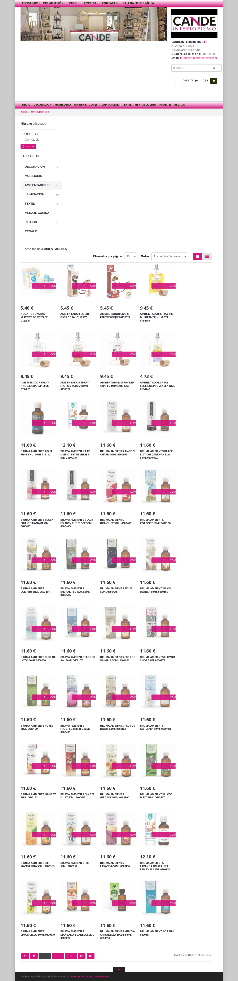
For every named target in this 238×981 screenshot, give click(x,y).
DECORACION (43, 104)
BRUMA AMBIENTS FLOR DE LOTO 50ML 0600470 (38, 658)
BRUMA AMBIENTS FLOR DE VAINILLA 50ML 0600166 (117, 658)
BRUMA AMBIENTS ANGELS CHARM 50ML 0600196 (117, 452)
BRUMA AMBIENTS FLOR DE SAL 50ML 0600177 (77, 658)
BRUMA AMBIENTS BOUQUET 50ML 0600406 (115, 521)
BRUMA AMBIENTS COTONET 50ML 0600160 (155, 521)
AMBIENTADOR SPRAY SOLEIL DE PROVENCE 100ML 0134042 (157, 386)
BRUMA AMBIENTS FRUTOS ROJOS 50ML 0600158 (117, 727)
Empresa (90, 3)
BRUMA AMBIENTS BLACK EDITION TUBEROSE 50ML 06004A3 (76, 523)
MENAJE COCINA (145, 104)
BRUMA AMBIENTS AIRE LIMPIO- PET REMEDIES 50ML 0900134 (75, 454)
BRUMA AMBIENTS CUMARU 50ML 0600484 (35, 590)
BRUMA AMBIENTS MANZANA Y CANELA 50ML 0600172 (77, 934)
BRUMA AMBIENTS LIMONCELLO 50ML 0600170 (38, 933)
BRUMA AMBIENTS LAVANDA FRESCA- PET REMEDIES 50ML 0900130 (155, 866)
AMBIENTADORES (86, 104)
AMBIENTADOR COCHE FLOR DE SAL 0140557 (74, 315)
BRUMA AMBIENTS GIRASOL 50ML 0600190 (114, 795)
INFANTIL (165, 104)
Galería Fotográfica (138, 3)
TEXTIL (127, 104)
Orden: (145, 256)
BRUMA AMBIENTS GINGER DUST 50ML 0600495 (77, 795)
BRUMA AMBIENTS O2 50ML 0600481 (157, 933)
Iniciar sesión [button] (53, 3)
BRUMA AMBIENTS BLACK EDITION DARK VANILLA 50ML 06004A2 (156, 454)
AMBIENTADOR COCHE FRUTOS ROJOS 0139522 (115, 315)
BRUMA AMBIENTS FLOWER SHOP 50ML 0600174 (157, 658)
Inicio (73, 3)
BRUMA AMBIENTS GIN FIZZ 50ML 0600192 (38, 795)
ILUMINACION (110, 104)
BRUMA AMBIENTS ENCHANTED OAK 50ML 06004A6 (75, 591)
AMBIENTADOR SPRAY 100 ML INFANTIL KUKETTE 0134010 (156, 317)
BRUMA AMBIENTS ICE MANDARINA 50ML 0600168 (37, 864)
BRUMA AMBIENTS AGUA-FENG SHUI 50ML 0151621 (37, 452)
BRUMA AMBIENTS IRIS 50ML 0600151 (74, 864)
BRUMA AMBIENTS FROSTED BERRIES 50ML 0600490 (75, 729)
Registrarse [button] (31, 3)
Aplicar (28, 146)
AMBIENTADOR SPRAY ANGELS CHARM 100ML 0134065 (35, 386)
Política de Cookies (98, 976)
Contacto (110, 3)
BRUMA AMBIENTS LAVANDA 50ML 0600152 (115, 864)
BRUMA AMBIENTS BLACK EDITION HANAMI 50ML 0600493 (37, 523)
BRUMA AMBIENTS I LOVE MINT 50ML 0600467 (156, 795)
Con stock (32, 139)
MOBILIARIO (62, 104)
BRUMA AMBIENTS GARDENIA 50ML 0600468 (155, 727)
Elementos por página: (108, 256)
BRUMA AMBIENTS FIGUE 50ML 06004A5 (116, 590)
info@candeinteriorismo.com (198, 58)
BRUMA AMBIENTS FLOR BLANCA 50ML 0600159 (155, 590)
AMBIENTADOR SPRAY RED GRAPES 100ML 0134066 (117, 384)
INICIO (24, 112)
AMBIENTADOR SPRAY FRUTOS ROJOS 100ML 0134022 (74, 386)
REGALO (179, 104)
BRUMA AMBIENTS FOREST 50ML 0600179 (38, 727)
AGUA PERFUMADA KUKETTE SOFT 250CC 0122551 (34, 317)
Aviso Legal (76, 976)
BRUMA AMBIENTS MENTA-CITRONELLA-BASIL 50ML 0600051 (117, 934)
